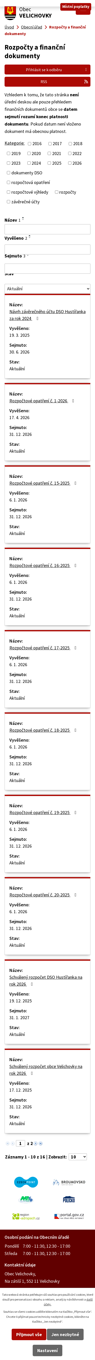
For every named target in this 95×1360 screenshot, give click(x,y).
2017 (57, 144)
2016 (37, 144)
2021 (56, 153)
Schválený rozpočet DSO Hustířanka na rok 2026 (45, 980)
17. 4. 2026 (19, 417)
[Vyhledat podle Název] (47, 229)
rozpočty (67, 192)
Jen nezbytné (65, 1334)
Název (13, 220)
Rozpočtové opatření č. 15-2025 (44, 483)
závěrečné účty (25, 202)
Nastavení (47, 1350)
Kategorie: (15, 143)
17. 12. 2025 (20, 1090)
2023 (16, 163)
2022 (77, 153)
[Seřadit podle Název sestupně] (23, 220)
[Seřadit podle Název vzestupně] (23, 218)
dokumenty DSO (26, 173)
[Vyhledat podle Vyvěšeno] (47, 250)
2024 (36, 163)
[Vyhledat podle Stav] (47, 289)
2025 (56, 163)
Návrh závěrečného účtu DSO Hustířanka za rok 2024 (47, 315)
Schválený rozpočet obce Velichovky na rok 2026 (45, 1069)
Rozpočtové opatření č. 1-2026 (42, 401)
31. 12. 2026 (20, 434)
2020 (36, 153)
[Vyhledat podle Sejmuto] (47, 269)
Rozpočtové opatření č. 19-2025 (44, 812)
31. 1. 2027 (19, 1017)
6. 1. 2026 (18, 500)
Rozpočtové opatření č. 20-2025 (44, 895)
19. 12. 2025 (20, 1001)
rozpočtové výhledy (29, 192)
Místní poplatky (75, 6)
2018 (77, 144)
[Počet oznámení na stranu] (78, 1156)
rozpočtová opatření (30, 182)
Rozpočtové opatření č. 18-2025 (44, 730)
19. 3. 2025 (19, 335)
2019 (16, 153)
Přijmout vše (29, 1334)
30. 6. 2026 (19, 352)
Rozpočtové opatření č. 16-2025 (44, 565)
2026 (77, 163)
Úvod (9, 26)
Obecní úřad (31, 26)
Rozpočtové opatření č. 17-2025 (44, 648)
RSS (64, 81)
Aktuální (17, 369)
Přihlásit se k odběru (57, 69)
